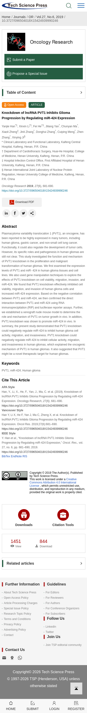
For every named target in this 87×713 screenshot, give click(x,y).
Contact (8, 635)
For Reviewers (55, 597)
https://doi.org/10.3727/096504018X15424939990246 (35, 190)
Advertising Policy (15, 629)
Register (76, 705)
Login (54, 705)
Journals (19, 17)
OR (31, 17)
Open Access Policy (16, 597)
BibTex (6, 456)
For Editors (52, 592)
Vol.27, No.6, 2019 (49, 17)
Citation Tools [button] (63, 518)
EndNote (16, 456)
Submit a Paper (21, 60)
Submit (33, 705)
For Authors (53, 603)
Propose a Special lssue (27, 73)
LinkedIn (51, 626)
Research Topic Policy (17, 613)
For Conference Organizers (62, 608)
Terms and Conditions (17, 619)
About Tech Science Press (20, 592)
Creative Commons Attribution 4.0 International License (53, 482)
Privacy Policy (12, 624)
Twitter (50, 632)
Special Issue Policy (16, 608)
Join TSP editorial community (64, 645)
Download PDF (22, 202)
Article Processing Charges (21, 603)
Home (6, 17)
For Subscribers (55, 613)
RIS (25, 456)
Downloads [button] (24, 518)
